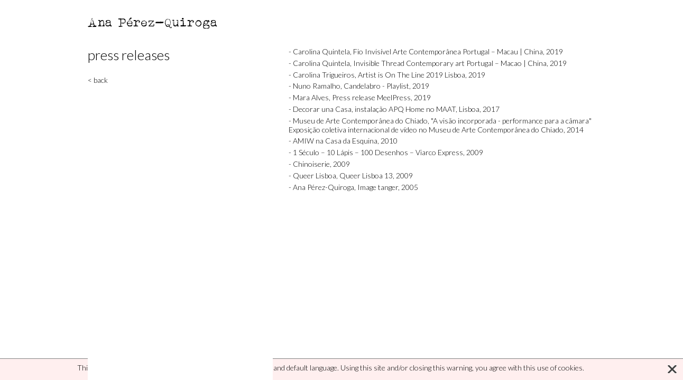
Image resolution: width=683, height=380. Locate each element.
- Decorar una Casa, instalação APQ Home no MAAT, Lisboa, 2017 (394, 108)
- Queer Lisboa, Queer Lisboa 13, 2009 (351, 175)
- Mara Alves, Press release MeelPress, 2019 (360, 97)
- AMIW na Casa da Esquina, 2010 (343, 140)
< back (98, 79)
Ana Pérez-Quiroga (153, 22)
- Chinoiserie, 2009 (319, 163)
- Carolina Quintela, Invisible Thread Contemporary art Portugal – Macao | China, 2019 (428, 63)
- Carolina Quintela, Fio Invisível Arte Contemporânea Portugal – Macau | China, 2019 (426, 51)
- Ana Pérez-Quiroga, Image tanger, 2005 (353, 187)
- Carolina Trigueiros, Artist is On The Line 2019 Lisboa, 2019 (387, 74)
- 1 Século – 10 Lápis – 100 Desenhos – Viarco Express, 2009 (386, 152)
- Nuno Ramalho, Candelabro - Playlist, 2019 (359, 85)
